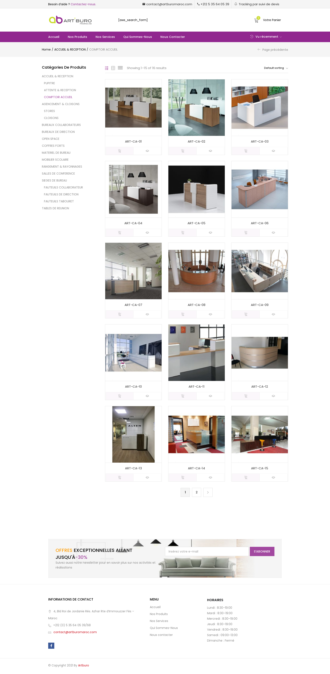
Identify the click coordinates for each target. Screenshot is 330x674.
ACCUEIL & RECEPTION (70, 49)
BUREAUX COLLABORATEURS (61, 125)
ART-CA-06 (260, 223)
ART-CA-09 (260, 305)
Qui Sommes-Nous (137, 37)
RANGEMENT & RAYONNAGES (62, 166)
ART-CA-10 (133, 387)
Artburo (83, 667)
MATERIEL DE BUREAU (56, 153)
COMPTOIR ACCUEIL (58, 97)
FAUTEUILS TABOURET (59, 201)
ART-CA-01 (133, 141)
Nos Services (105, 37)
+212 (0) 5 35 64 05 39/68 (72, 627)
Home (46, 49)
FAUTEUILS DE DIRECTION (61, 194)
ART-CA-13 (133, 469)
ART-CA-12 (259, 387)
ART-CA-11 (197, 387)
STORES (49, 111)
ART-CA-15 (259, 469)
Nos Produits (77, 37)
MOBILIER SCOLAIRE (55, 159)
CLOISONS (51, 118)
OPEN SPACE (50, 139)
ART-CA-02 (196, 141)
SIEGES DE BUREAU (54, 180)
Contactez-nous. (83, 4)
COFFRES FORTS (53, 146)
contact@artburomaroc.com (75, 634)
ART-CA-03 (260, 141)
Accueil (53, 37)
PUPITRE (49, 83)
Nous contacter (172, 37)
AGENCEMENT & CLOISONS (61, 104)
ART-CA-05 (196, 223)
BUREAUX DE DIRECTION (58, 132)
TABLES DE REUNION (55, 208)
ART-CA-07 (133, 305)
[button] (167, 4)
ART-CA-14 (196, 469)
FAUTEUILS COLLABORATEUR (63, 187)
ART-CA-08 (196, 305)
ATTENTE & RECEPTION (60, 90)
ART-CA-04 (133, 223)
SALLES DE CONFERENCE (58, 173)
